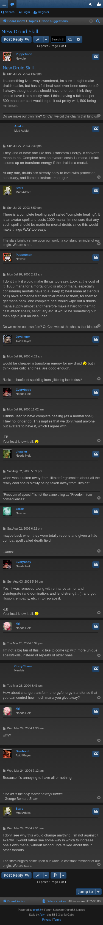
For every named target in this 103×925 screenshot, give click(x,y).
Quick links (5, 5)
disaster (21, 451)
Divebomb (23, 751)
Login (26, 12)
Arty (42, 914)
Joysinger (23, 336)
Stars (19, 188)
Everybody (23, 389)
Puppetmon (24, 54)
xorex (20, 508)
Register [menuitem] (100, 5)
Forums (13, 5)
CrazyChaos (23, 666)
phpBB (37, 909)
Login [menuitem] (92, 5)
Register (43, 12)
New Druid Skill (19, 31)
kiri (18, 623)
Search (10, 12)
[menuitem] (98, 21)
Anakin (19, 126)
